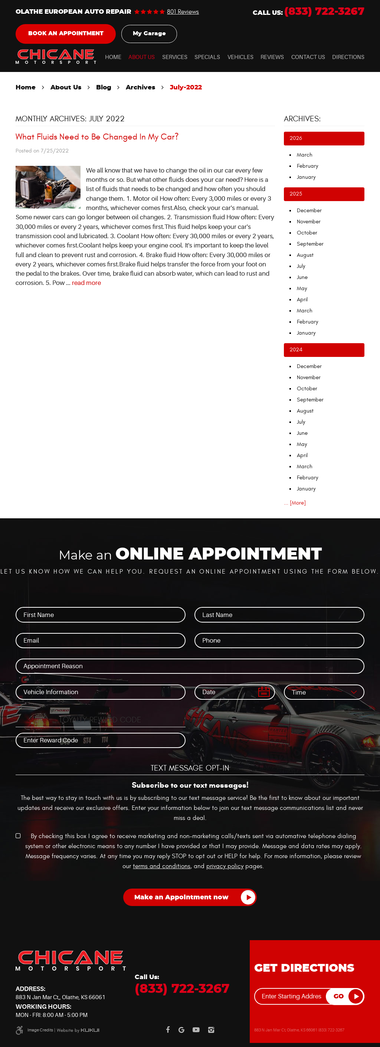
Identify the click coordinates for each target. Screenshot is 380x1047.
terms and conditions (161, 866)
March (304, 155)
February (307, 166)
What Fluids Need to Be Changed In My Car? (97, 137)
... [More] (295, 503)
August (305, 255)
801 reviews (183, 12)
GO (339, 997)
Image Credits (40, 1030)
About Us (141, 57)
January (306, 177)
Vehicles (240, 57)
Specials (207, 57)
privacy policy (224, 866)
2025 (295, 194)
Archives (140, 88)
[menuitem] (113, 58)
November (309, 222)
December (309, 210)
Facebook (168, 1030)
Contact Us (308, 57)
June (302, 277)
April (302, 299)
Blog (103, 88)
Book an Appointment (66, 33)
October (307, 233)
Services (174, 57)
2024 (295, 350)
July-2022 (186, 88)
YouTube (196, 1030)
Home (113, 57)
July (301, 266)
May (302, 288)
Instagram (211, 1030)
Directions (348, 57)
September (310, 244)
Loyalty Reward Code (100, 720)
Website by (78, 1030)
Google (181, 1030)
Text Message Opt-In (190, 768)
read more (86, 282)
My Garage (149, 33)
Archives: (302, 119)
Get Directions (304, 968)
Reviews (272, 57)
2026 (295, 138)
